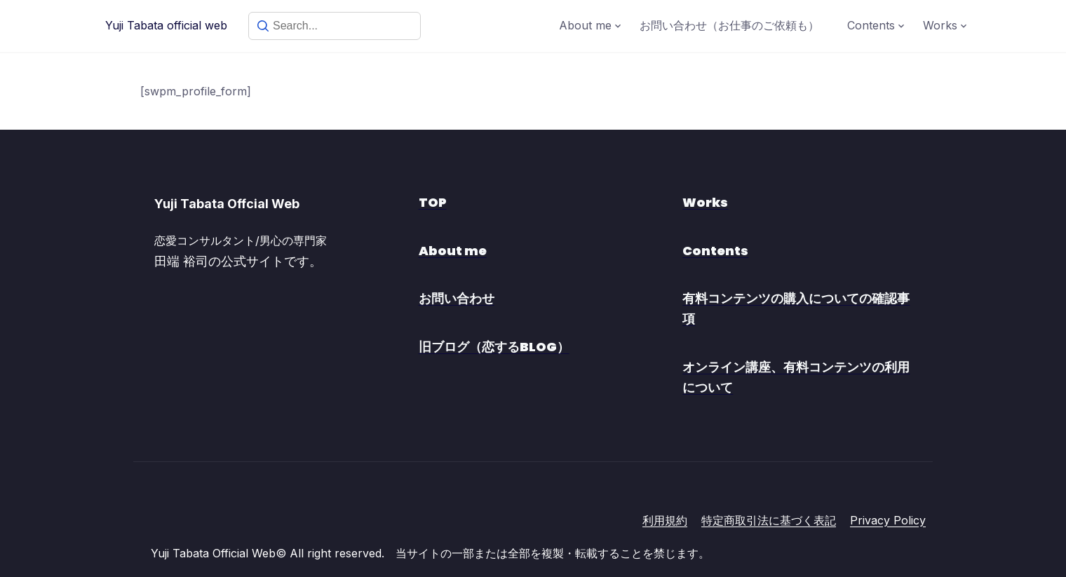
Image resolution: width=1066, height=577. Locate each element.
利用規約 (664, 520)
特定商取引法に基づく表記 (768, 520)
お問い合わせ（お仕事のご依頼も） (729, 25)
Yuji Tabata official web (166, 25)
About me (585, 25)
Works (940, 25)
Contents (871, 25)
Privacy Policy (888, 520)
